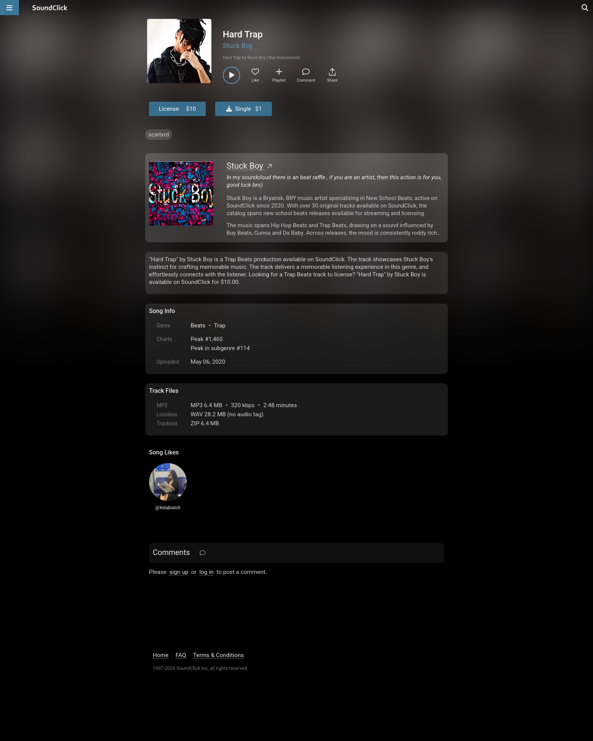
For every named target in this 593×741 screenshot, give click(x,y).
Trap (220, 325)
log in (206, 572)
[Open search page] (585, 7)
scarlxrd (158, 134)
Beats (198, 325)
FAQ (180, 655)
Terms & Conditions (218, 655)
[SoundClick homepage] (50, 7)
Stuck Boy (238, 46)
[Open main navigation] (9, 7)
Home (160, 655)
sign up (178, 572)
